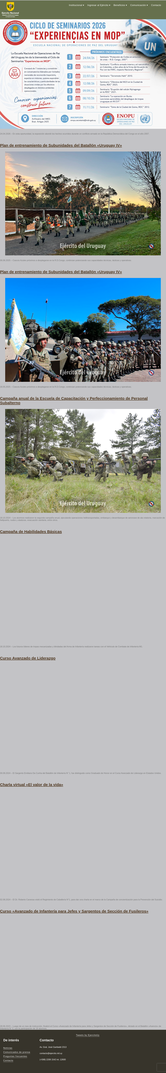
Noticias (7, 1045)
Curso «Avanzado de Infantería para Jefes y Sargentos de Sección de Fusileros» (74, 908)
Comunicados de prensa (16, 1049)
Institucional (75, 5)
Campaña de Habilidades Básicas (31, 529)
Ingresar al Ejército (97, 5)
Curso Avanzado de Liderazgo (28, 656)
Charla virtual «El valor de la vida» (31, 782)
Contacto (156, 5)
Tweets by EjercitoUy (87, 1032)
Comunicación (138, 5)
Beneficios (119, 5)
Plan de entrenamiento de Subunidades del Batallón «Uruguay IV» (61, 144)
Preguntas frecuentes (15, 1053)
